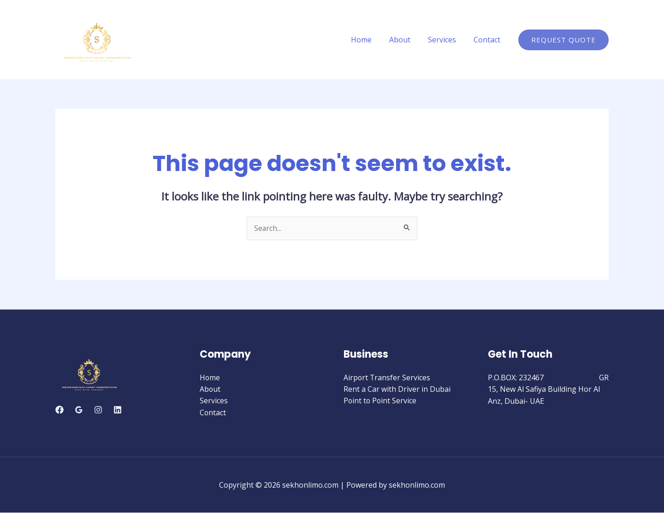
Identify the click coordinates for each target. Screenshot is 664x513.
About (406, 40)
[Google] (79, 410)
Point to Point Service (381, 401)
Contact (488, 40)
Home (371, 40)
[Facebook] (59, 410)
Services (446, 40)
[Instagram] (98, 410)
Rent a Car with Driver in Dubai (397, 389)
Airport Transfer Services (387, 377)
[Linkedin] (117, 410)
